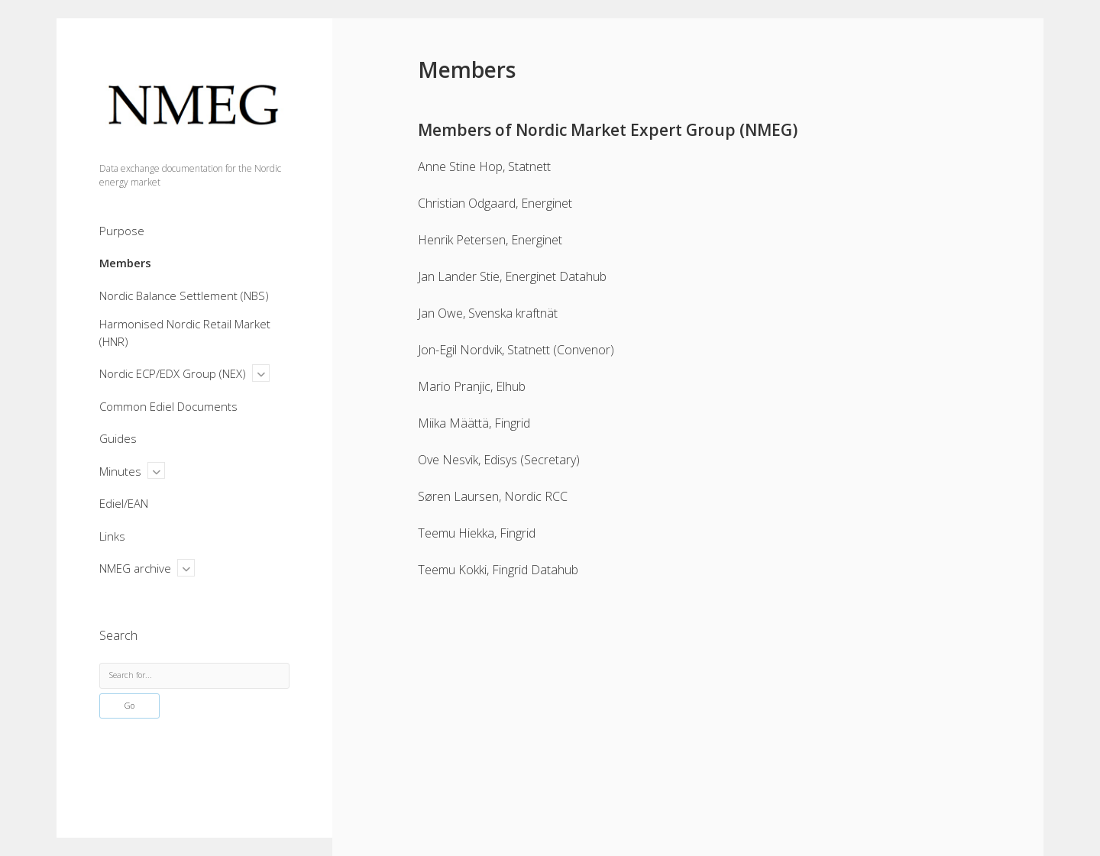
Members (125, 262)
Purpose (121, 230)
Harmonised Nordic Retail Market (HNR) (184, 332)
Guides (118, 438)
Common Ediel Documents (168, 406)
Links (112, 536)
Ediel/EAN (123, 503)
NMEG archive (135, 568)
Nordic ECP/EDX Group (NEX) (172, 373)
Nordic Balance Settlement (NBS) (184, 295)
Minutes (120, 471)
